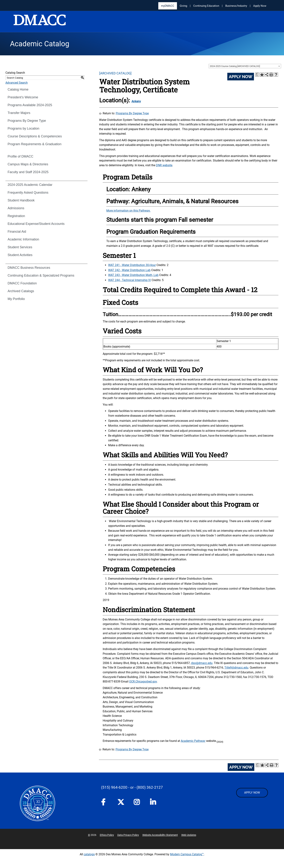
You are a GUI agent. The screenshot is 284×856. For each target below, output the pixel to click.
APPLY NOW (252, 792)
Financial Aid (17, 231)
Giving (183, 5)
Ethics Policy (107, 834)
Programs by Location (23, 128)
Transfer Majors (19, 113)
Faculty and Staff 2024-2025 (28, 172)
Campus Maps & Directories (28, 164)
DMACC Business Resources (29, 267)
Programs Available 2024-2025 (30, 105)
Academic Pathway (193, 741)
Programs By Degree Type (27, 120)
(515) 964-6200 (114, 787)
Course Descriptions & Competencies (35, 136)
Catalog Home (18, 89)
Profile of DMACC (20, 156)
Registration (16, 216)
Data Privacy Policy (128, 834)
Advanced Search (16, 82)
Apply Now (259, 5)
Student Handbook (21, 200)
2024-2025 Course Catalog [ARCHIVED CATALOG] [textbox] (235, 66)
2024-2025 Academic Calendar (30, 185)
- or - (132, 787)
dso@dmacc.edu (201, 663)
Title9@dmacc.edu (236, 667)
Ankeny (136, 101)
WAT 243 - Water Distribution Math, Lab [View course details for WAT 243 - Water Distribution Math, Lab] (133, 275)
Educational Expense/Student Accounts (36, 224)
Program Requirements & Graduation (34, 144)
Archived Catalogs (21, 291)
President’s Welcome (23, 97)
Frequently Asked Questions (28, 192)
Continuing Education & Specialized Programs (41, 275)
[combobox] (245, 66)
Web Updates (188, 834)
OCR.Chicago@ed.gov (143, 681)
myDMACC (167, 5)
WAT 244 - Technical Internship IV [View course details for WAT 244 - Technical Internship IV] (129, 280)
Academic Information (23, 239)
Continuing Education (206, 5)
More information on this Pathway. (128, 210)
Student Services (20, 247)
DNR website (164, 165)
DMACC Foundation (22, 283)
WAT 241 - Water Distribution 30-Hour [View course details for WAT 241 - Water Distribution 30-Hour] (132, 265)
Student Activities (20, 255)
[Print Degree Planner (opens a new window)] (257, 75)
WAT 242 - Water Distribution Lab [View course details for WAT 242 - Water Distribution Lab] (129, 270)
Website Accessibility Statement (160, 834)
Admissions (16, 208)
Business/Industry (236, 5)
